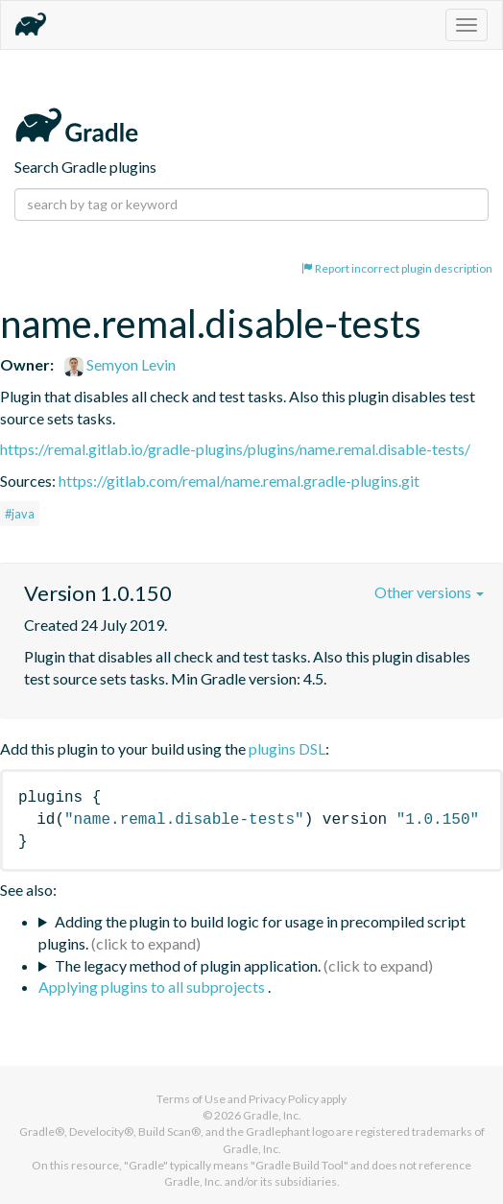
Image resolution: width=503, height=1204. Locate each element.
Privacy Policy (284, 1099)
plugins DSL (287, 748)
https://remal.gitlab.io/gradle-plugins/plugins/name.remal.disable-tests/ (235, 449)
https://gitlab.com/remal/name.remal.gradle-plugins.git (239, 480)
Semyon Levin (120, 364)
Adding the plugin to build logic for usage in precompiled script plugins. (252, 932)
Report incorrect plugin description (396, 268)
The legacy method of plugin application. (188, 965)
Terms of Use (191, 1099)
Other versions (429, 592)
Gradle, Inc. (272, 1115)
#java (20, 513)
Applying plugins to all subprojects (153, 986)
